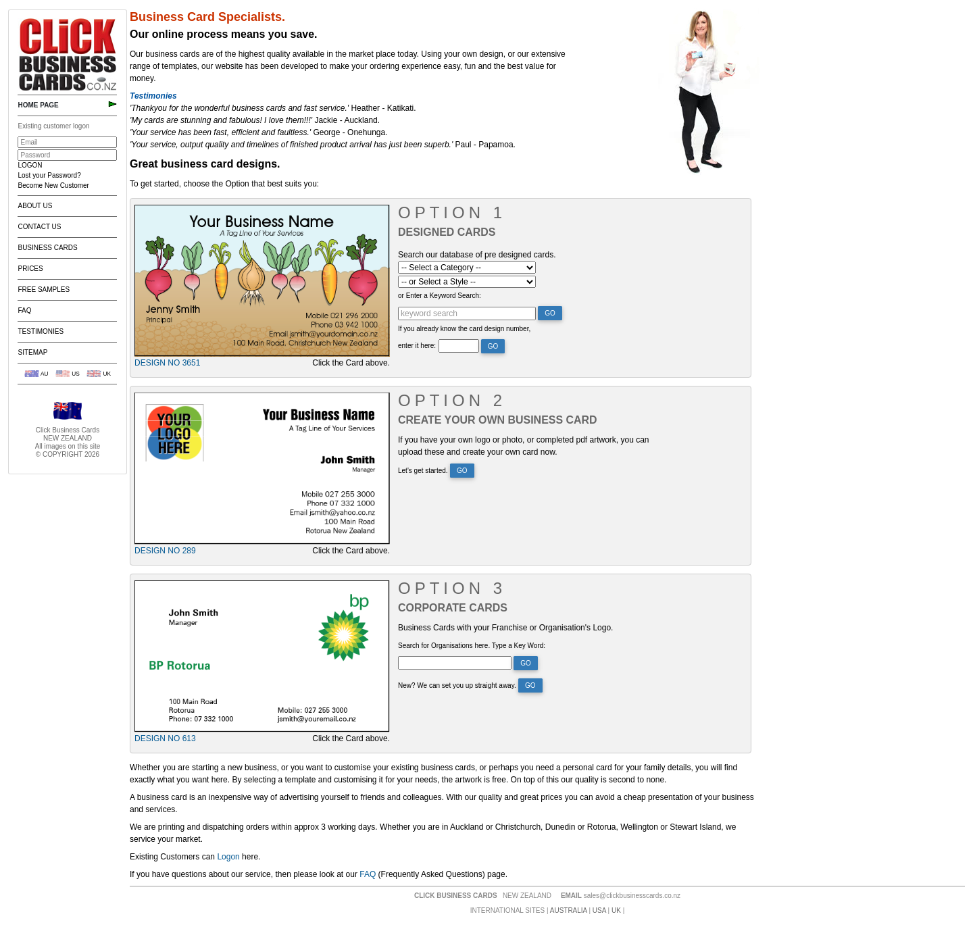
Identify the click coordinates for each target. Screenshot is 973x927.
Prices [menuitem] (30, 268)
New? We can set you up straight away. (457, 685)
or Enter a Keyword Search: (439, 295)
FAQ (367, 874)
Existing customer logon (53, 126)
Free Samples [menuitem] (44, 289)
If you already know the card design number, (464, 328)
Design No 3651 (167, 363)
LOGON (30, 165)
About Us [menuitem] (35, 205)
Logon (228, 856)
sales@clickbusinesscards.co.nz (632, 895)
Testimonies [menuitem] (41, 331)
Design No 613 (165, 738)
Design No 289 (165, 550)
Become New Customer (53, 185)
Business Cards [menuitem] (47, 247)
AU (45, 373)
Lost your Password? (49, 175)
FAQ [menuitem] (24, 310)
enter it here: (417, 345)
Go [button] (530, 685)
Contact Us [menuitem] (39, 226)
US (76, 373)
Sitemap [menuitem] (32, 352)
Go (550, 313)
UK (107, 373)
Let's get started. (423, 470)
